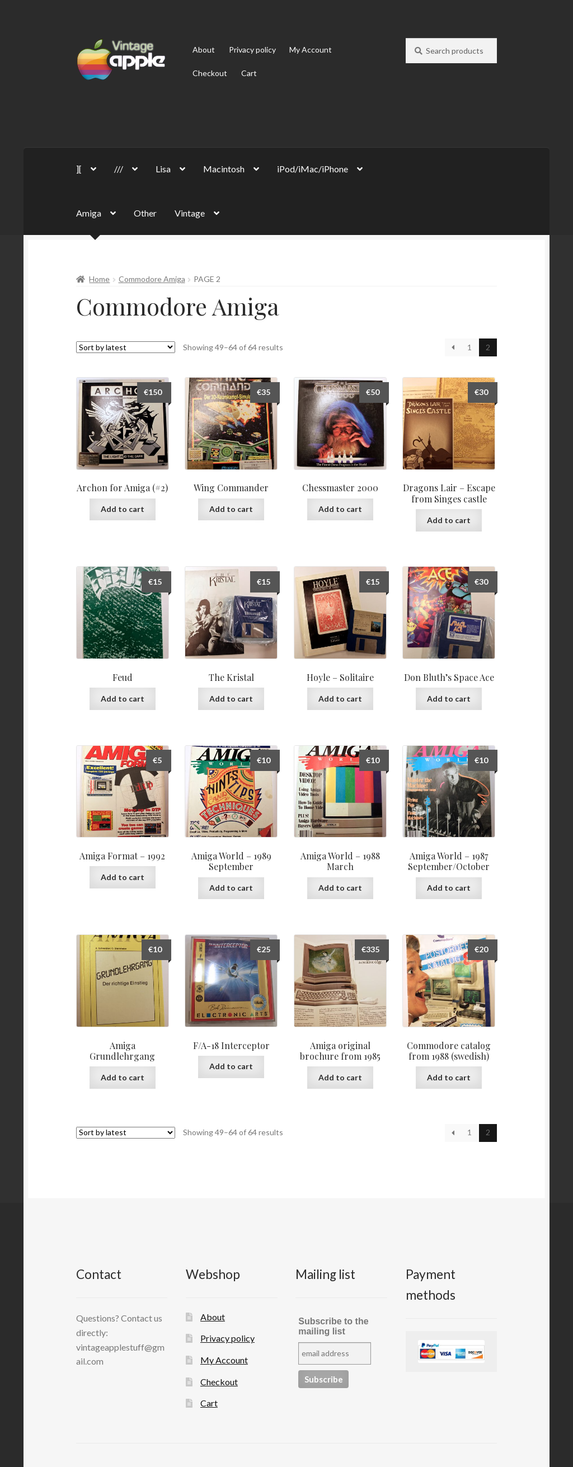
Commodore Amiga (152, 279)
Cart (249, 73)
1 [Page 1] (469, 347)
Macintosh (224, 168)
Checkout (209, 73)
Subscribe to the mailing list (333, 1326)
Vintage (190, 213)
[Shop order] (125, 347)
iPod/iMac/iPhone (312, 168)
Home (99, 279)
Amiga (88, 213)
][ (79, 168)
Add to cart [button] (122, 509)
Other (145, 213)
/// (118, 168)
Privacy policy (252, 49)
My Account (310, 49)
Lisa (163, 168)
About (203, 49)
